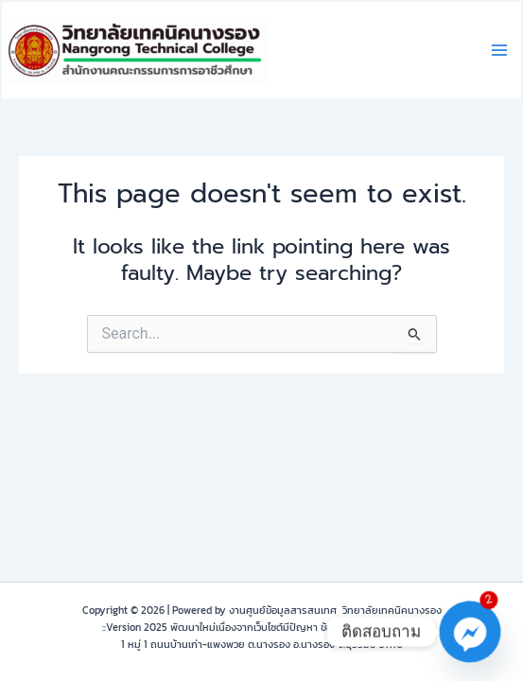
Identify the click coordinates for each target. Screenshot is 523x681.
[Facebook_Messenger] (470, 631)
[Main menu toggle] (499, 50)
